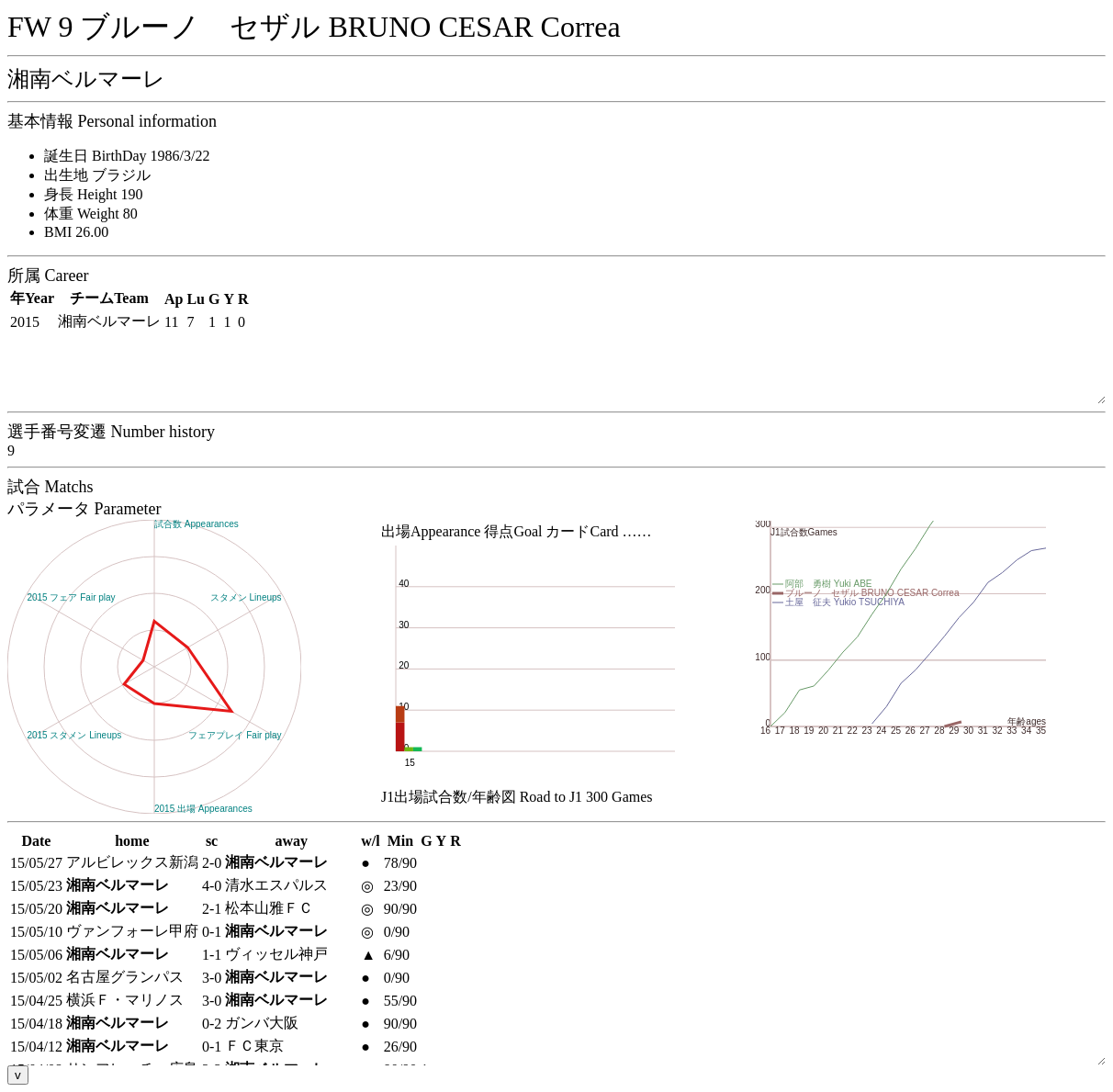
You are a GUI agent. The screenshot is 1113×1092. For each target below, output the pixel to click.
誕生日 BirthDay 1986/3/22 (126, 155)
